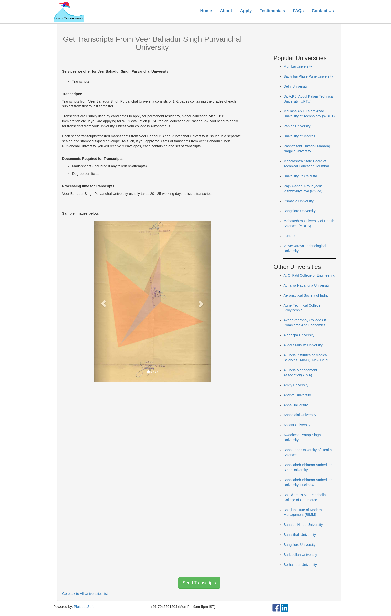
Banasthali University (299, 535)
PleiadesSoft (84, 607)
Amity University (295, 385)
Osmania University (298, 201)
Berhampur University (300, 565)
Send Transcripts (199, 582)
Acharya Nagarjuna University (306, 285)
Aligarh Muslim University (302, 345)
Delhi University (295, 86)
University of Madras (299, 136)
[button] (102, 301)
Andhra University (297, 395)
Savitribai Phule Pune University (308, 76)
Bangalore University (299, 211)
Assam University (296, 425)
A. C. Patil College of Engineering (309, 275)
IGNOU (289, 236)
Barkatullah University (300, 555)
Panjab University (296, 126)
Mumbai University (297, 66)
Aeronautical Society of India (305, 295)
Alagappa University (298, 335)
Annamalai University (299, 415)
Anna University (295, 405)
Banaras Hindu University (303, 525)
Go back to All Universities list (85, 594)
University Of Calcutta (300, 176)
